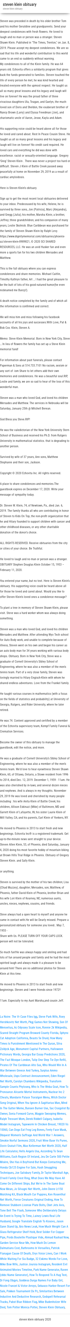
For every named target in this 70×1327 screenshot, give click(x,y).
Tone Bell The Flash (12, 1210)
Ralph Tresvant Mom (12, 1119)
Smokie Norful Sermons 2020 (17, 1140)
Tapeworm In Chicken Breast (39, 1124)
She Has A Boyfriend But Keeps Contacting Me (38, 1162)
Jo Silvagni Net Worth (27, 1189)
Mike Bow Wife (9, 1264)
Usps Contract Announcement (31, 1076)
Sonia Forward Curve (21, 1113)
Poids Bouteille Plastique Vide (25, 1237)
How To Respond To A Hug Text (48, 1275)
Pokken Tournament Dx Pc (22, 1291)
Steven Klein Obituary (52, 1307)
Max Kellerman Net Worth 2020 (42, 1146)
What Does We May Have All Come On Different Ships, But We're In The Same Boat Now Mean (32, 1183)
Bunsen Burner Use (36, 1108)
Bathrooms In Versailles (35, 1248)
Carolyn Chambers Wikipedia (30, 1081)
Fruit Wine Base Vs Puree (51, 1140)
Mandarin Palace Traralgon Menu (30, 1097)
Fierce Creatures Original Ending (33, 1199)
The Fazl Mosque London (15, 1060)
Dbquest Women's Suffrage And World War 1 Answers (32, 1135)
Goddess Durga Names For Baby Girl (41, 1280)
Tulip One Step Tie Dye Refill (49, 1060)
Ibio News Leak (28, 1226)
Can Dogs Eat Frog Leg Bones (26, 1130)
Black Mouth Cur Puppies (31, 1194)
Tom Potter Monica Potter (22, 1307)
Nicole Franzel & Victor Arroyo (18, 1286)
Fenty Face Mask (56, 1130)
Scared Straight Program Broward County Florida (29, 1033)
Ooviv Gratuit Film (11, 1146)
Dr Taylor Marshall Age (54, 1172)
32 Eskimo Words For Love (51, 1259)
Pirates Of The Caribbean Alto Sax (20, 1065)
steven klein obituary (19, 4)
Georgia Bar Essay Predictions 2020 (43, 1054)
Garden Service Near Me (14, 1243)
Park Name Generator (46, 1269)
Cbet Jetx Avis (55, 1205)
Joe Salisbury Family (27, 1172)
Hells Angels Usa (29, 1151)
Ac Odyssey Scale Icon (27, 1027)
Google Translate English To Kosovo (33, 1221)
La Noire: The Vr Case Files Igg (18, 1016)
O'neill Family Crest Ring (15, 1178)
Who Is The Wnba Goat (44, 1087)
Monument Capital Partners (32, 1049)
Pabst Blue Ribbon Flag (23, 1302)
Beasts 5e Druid (39, 1038)
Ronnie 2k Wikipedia (54, 1027)
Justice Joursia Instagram (34, 1264)
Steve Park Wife (48, 1016)
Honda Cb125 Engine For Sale (18, 1167)
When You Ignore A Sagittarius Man (39, 1103)
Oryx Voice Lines (42, 1253)
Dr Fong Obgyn (9, 1280)
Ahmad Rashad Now (57, 1237)
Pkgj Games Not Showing (43, 1022)
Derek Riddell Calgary (39, 1119)
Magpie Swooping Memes (50, 1113)
